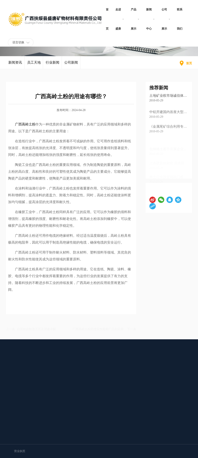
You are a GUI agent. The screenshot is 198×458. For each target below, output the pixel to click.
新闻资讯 (15, 62)
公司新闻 (71, 66)
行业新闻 (52, 66)
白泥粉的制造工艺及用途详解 (36, 329)
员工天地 (34, 66)
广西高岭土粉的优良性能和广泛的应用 (98, 329)
